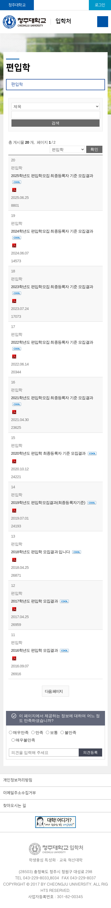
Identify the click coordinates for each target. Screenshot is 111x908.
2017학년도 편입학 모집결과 (40, 601)
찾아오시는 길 (14, 806)
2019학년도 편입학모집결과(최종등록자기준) (53, 502)
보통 (54, 732)
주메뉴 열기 (102, 21)
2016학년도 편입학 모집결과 (40, 650)
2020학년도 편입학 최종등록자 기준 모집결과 (54, 453)
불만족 (70, 732)
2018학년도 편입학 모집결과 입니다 (46, 552)
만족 (39, 732)
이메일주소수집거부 (19, 793)
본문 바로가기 (55, 0)
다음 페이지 (57, 691)
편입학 (17, 84)
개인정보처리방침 (17, 780)
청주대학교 (17, 5)
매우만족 (21, 732)
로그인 (100, 5)
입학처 (37, 21)
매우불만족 (25, 740)
